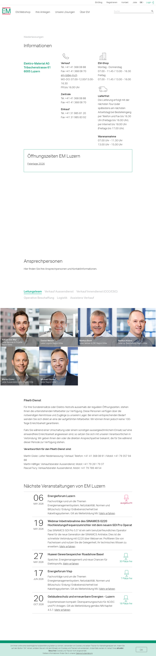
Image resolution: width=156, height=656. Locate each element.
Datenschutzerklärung (84, 653)
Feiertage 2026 (36, 163)
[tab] (33, 291)
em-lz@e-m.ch (69, 75)
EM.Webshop (23, 11)
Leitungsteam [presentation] (33, 291)
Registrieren (111, 2)
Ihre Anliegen (43, 11)
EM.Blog (98, 2)
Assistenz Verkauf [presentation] (82, 297)
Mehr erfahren (107, 513)
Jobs (135, 2)
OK (141, 649)
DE (141, 2)
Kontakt (125, 2)
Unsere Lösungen (65, 11)
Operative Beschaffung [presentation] (39, 297)
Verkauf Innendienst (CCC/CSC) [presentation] (97, 291)
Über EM (85, 11)
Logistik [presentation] (62, 297)
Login (150, 2)
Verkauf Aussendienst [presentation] (59, 291)
